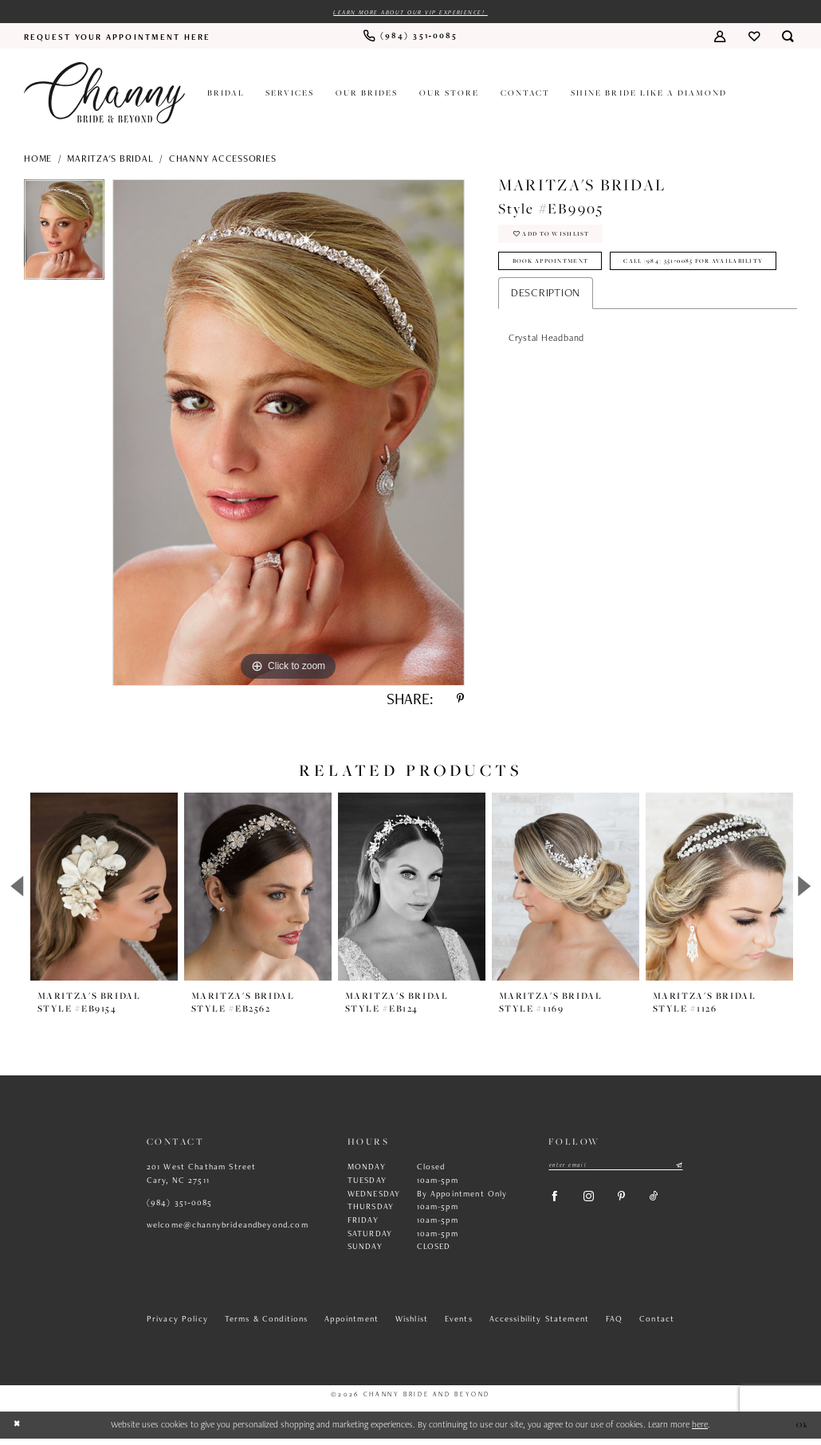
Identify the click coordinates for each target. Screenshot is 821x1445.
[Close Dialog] (18, 1432)
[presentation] (104, 893)
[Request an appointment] (117, 37)
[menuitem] (117, 37)
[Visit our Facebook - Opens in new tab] (557, 1208)
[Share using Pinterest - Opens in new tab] (458, 703)
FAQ (614, 1324)
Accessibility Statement (539, 1324)
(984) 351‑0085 (180, 1208)
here (700, 1430)
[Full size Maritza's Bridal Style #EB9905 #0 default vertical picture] (288, 434)
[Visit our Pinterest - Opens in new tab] (634, 1208)
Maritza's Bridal (110, 159)
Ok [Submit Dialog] (801, 1431)
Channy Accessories (223, 159)
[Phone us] (410, 38)
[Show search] (788, 38)
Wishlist (411, 1324)
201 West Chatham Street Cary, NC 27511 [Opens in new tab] (202, 1180)
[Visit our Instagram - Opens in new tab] (597, 1208)
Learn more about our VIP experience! (411, 13)
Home (38, 159)
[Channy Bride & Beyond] (104, 94)
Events (459, 1324)
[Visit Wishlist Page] (754, 38)
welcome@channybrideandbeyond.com (227, 1230)
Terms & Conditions (266, 1324)
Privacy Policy (177, 1324)
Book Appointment (560, 269)
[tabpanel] (64, 235)
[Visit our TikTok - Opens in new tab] (671, 1208)
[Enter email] (616, 1172)
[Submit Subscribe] (679, 1172)
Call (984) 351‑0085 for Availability (598, 301)
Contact (656, 1324)
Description (545, 334)
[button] (719, 38)
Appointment (351, 1324)
